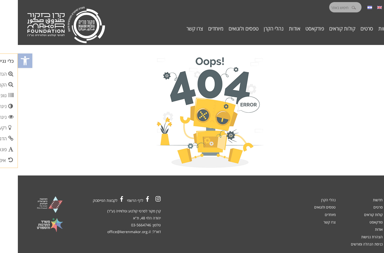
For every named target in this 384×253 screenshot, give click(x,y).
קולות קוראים (324, 28)
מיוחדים (198, 28)
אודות (276, 28)
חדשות (367, 28)
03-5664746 (123, 225)
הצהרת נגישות (354, 236)
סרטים (349, 28)
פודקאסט (297, 28)
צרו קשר (177, 28)
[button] (7, 60)
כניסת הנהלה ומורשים (349, 244)
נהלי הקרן (256, 28)
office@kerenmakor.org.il (111, 231)
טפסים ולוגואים (226, 28)
